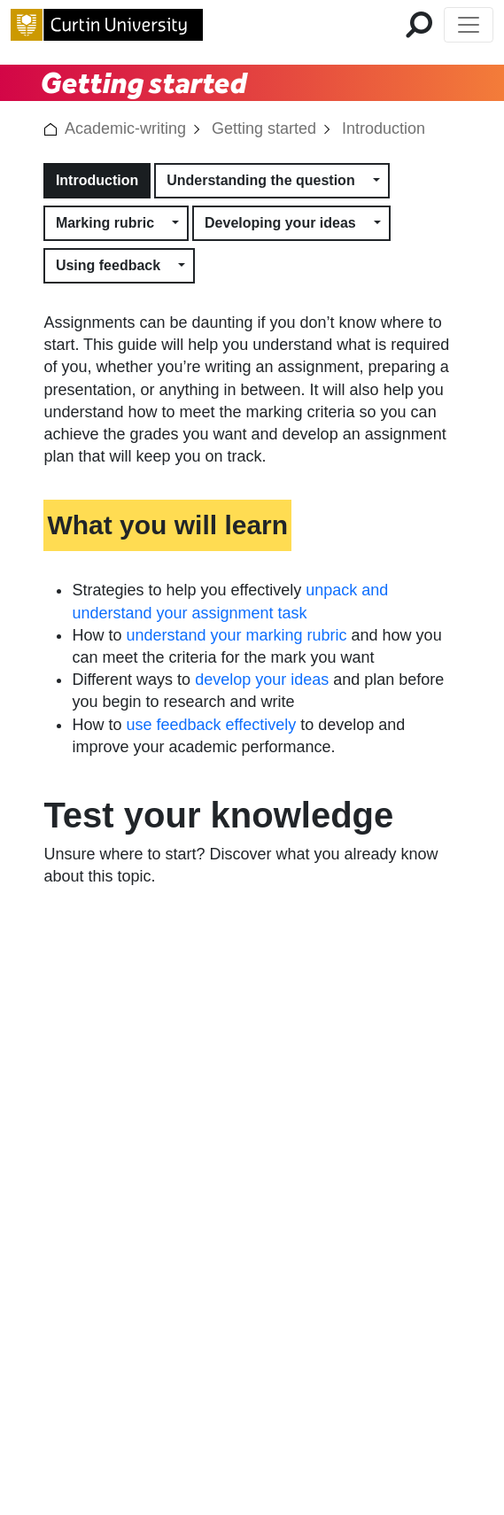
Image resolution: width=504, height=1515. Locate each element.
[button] (50, 128)
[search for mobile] (419, 25)
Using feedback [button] (108, 265)
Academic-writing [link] (125, 128)
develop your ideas (262, 679)
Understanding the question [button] (260, 180)
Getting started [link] (264, 128)
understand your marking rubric (236, 635)
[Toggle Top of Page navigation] (468, 25)
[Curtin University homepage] (107, 24)
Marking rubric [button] (105, 222)
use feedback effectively (211, 725)
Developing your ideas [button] (280, 222)
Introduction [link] (383, 128)
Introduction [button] (97, 180)
